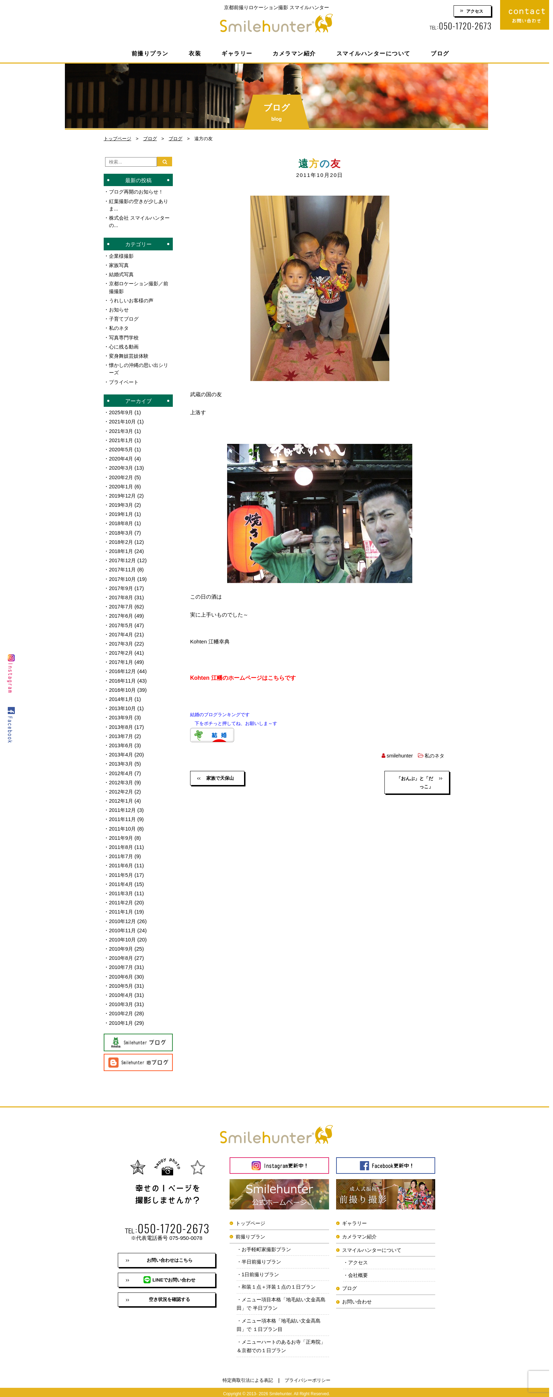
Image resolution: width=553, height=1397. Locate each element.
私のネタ (433, 756)
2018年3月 (121, 530)
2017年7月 (121, 604)
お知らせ (119, 309)
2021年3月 (121, 429)
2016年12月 (123, 668)
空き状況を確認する (169, 1296)
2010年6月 (121, 971)
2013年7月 (121, 732)
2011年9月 (121, 833)
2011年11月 (123, 815)
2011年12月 (123, 806)
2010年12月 (123, 916)
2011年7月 (121, 852)
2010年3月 (121, 998)
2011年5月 (121, 870)
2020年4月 (121, 457)
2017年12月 (123, 558)
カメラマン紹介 (294, 53)
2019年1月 (121, 512)
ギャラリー (237, 53)
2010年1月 (121, 1017)
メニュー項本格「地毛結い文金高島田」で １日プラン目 (282, 1321)
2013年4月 (121, 751)
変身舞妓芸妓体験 (130, 355)
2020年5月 (121, 448)
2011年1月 (121, 907)
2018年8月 (121, 521)
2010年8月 (121, 953)
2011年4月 (121, 879)
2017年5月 (121, 622)
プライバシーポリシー (307, 1377)
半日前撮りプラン (263, 1257)
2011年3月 (121, 888)
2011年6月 (121, 861)
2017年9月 (121, 585)
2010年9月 (121, 943)
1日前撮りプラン (262, 1269)
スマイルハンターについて (373, 53)
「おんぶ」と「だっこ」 (418, 783)
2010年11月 (123, 925)
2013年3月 (121, 760)
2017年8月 (121, 595)
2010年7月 (121, 962)
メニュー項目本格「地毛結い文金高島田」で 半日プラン (282, 1299)
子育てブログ (125, 318)
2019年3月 (121, 503)
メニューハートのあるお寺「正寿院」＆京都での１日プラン (279, 1343)
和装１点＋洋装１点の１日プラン (281, 1282)
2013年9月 (121, 714)
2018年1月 (121, 549)
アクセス (474, 11)
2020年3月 (121, 466)
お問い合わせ (357, 1297)
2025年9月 (121, 411)
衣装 (195, 53)
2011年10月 (123, 824)
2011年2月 (121, 897)
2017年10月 (123, 576)
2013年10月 (123, 705)
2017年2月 (121, 650)
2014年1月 (121, 695)
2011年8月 (121, 842)
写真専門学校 (125, 336)
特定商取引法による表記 (248, 1377)
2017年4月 (121, 631)
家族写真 (119, 265)
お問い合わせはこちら (169, 1255)
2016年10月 (123, 686)
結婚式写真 (122, 274)
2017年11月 (123, 567)
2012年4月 (121, 769)
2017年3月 (121, 640)
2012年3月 (121, 778)
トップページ (117, 138)
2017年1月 (121, 659)
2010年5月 (121, 980)
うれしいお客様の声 (133, 300)
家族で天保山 (221, 778)
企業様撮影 (122, 255)
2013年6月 (121, 741)
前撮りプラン (150, 53)
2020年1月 (121, 484)
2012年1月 (121, 796)
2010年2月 (121, 1008)
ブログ (440, 53)
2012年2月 (121, 787)
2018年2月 (121, 539)
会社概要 (359, 1270)
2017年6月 (121, 613)
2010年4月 (121, 989)
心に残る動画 (125, 346)
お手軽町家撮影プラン (268, 1244)
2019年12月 (123, 494)
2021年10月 (123, 420)
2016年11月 (123, 677)
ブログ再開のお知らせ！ (138, 192)
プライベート (125, 381)
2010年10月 (123, 934)
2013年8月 (121, 723)
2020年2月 (121, 475)
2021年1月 (121, 438)
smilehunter (398, 756)
